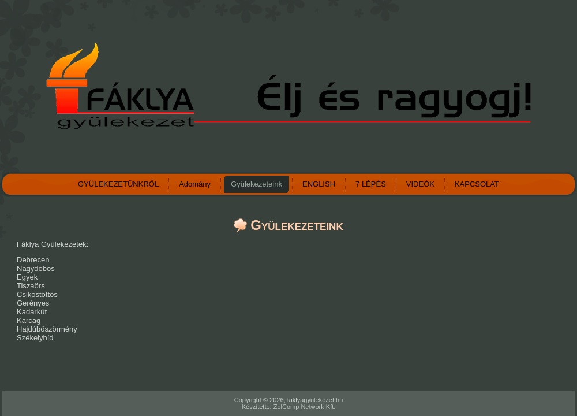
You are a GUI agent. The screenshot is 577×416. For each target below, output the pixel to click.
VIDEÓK (420, 184)
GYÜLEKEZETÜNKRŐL (118, 184)
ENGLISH (318, 184)
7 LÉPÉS (370, 184)
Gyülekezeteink (256, 184)
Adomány (195, 184)
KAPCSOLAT (477, 184)
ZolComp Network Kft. (304, 406)
